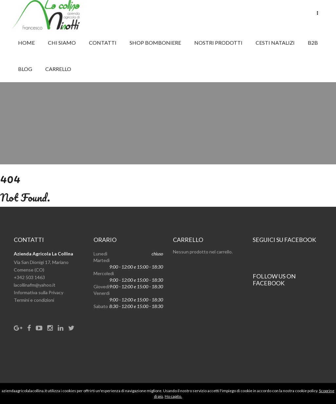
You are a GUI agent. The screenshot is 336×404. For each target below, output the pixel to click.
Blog (25, 69)
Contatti (102, 42)
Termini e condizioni (34, 300)
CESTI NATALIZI (275, 42)
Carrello (58, 69)
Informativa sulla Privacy (38, 292)
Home (26, 42)
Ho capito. (173, 396)
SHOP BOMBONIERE (155, 42)
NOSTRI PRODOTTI (218, 42)
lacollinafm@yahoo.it (34, 285)
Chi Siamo (62, 42)
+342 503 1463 (29, 277)
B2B (313, 42)
